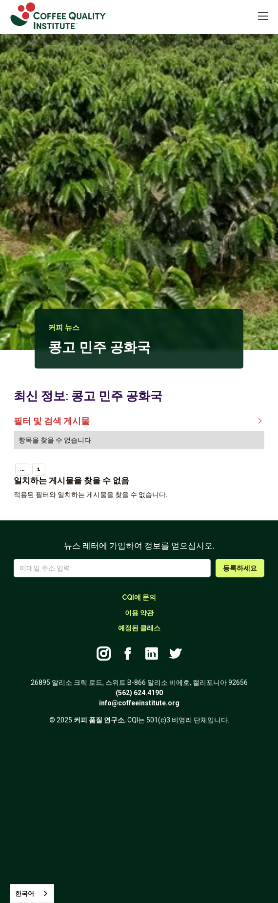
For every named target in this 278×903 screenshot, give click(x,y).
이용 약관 (139, 613)
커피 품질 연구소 (99, 720)
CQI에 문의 (139, 597)
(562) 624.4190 (139, 693)
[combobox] (32, 893)
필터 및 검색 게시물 (139, 421)
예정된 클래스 (139, 628)
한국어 (24, 893)
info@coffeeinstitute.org (139, 703)
